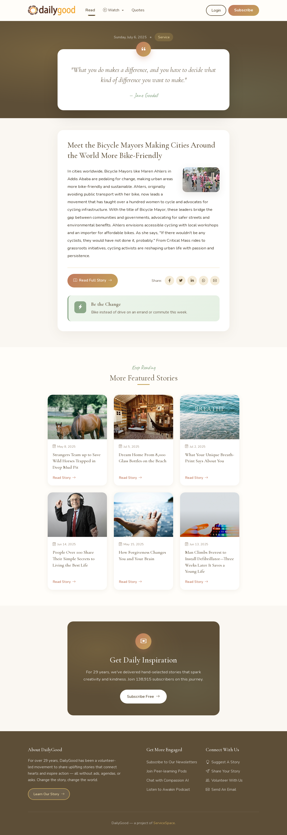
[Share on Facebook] (169, 280)
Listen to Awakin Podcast (168, 789)
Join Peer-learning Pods (166, 771)
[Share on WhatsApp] (203, 280)
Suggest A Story (223, 762)
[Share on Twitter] (180, 280)
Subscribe (243, 10)
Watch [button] (111, 10)
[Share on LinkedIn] (192, 280)
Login (216, 10)
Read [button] (90, 10)
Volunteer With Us (224, 780)
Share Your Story (223, 771)
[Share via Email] (215, 280)
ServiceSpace (164, 822)
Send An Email (221, 789)
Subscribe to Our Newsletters (171, 762)
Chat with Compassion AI (167, 780)
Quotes (138, 10)
